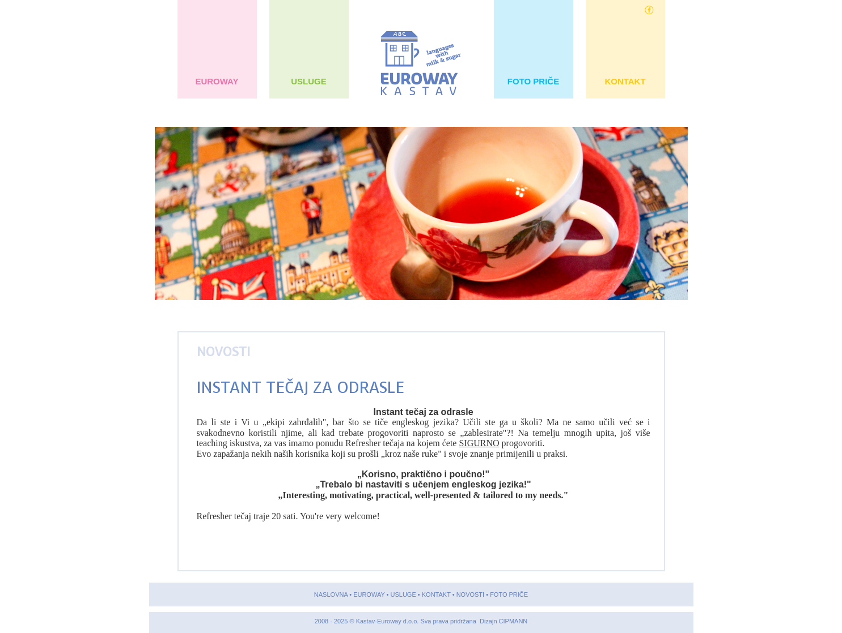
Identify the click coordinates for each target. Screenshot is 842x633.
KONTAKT (625, 81)
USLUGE (308, 81)
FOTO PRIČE (533, 81)
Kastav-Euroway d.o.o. (388, 621)
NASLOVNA (331, 594)
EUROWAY (217, 81)
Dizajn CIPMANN (503, 621)
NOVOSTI (223, 352)
